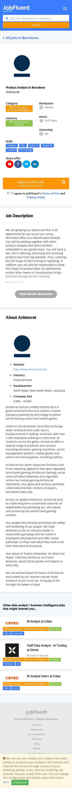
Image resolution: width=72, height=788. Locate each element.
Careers (36, 724)
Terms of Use (50, 193)
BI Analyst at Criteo (39, 621)
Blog (36, 743)
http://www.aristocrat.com (30, 369)
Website (18, 364)
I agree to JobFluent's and (36, 195)
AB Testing (25, 150)
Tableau (11, 145)
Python (34, 145)
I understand (20, 782)
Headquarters (22, 386)
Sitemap (36, 739)
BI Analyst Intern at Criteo (43, 676)
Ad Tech (55, 629)
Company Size (22, 396)
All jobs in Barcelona (20, 37)
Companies (37, 729)
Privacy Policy (36, 197)
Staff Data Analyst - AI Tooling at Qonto (47, 648)
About (37, 748)
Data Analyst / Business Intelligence (25, 629)
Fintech (55, 659)
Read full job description (36, 294)
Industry (19, 375)
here (6, 782)
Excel (15, 688)
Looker (11, 150)
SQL (23, 145)
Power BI (47, 145)
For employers (37, 734)
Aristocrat (27, 317)
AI (18, 664)
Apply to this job (30, 183)
